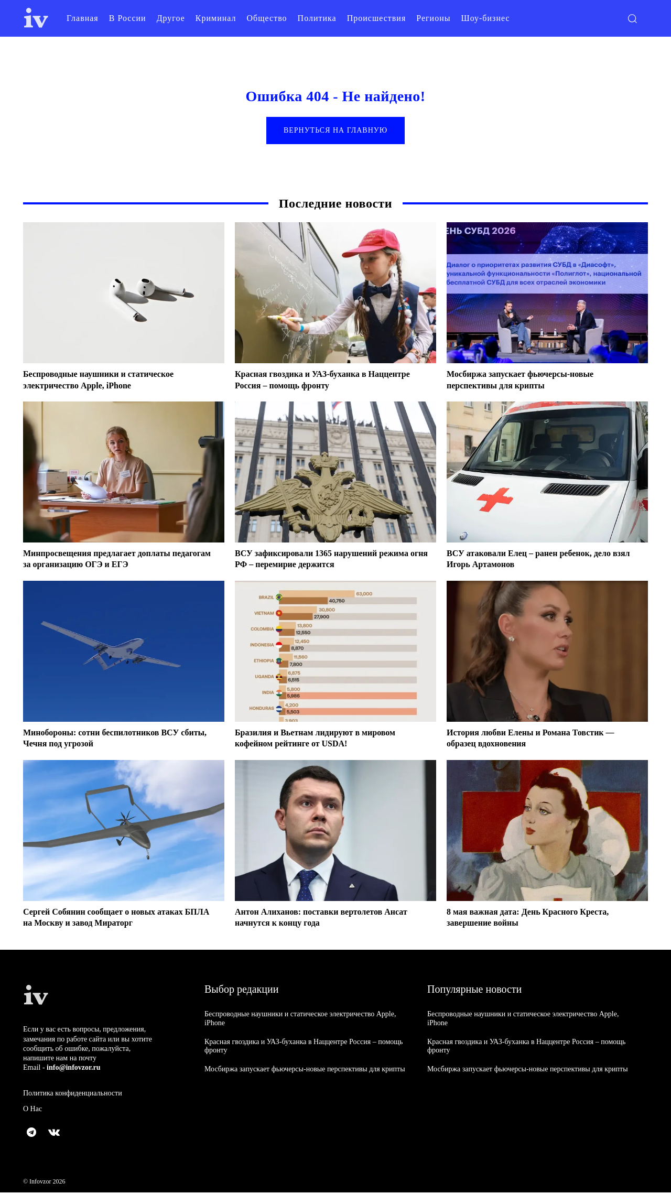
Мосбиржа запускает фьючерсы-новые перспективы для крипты (529, 381)
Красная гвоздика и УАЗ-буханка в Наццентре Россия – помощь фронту (312, 381)
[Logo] (36, 18)
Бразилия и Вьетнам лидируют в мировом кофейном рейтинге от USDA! (325, 740)
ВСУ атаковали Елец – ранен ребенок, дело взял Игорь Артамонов (539, 560)
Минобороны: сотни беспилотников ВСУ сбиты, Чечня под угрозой (110, 740)
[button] (632, 18)
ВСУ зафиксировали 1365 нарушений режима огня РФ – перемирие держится (332, 560)
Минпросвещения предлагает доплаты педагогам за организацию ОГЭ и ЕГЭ (106, 560)
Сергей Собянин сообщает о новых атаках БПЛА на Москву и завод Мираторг (113, 919)
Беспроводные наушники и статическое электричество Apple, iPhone (107, 381)
